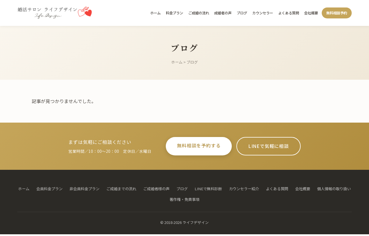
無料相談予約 (336, 13)
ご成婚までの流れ (121, 190)
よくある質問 (288, 13)
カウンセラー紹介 (244, 190)
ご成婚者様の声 (156, 190)
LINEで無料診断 (208, 190)
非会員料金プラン (84, 190)
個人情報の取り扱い (334, 190)
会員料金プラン (49, 190)
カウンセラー (262, 13)
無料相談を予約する (195, 146)
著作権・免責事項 (184, 201)
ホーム (155, 13)
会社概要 (311, 13)
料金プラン (174, 13)
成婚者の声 (222, 13)
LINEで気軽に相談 (272, 147)
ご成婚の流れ (198, 13)
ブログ (242, 13)
